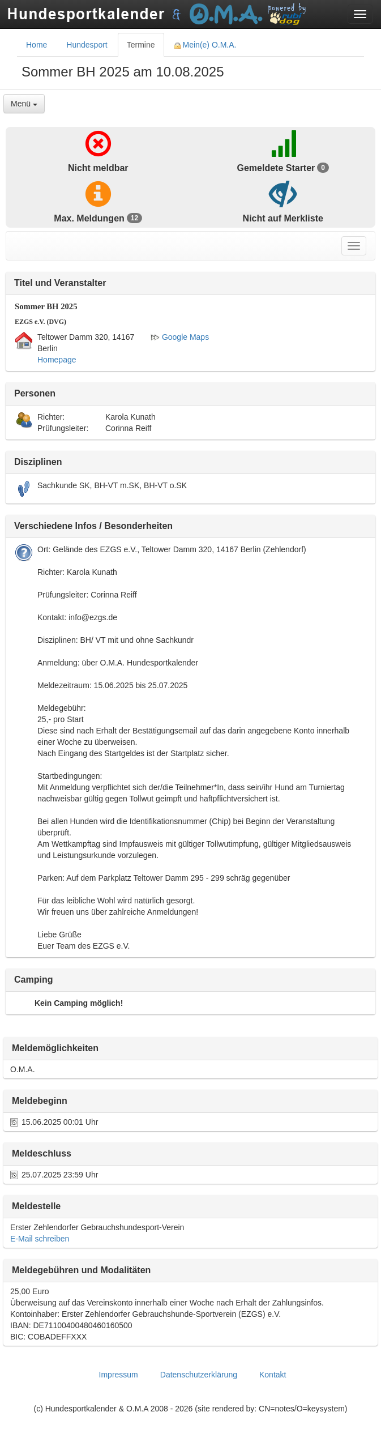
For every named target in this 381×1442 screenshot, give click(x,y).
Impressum (118, 1374)
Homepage (56, 359)
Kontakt (272, 1374)
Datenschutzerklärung (198, 1374)
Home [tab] (36, 44)
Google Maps (180, 337)
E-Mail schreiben (39, 1238)
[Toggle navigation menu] (360, 14)
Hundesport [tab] (86, 44)
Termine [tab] (141, 44)
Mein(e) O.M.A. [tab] (205, 44)
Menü (24, 103)
